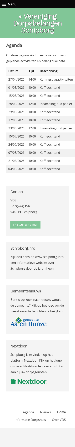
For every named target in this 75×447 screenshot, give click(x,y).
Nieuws (45, 412)
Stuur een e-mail (25, 224)
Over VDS (59, 420)
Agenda (28, 412)
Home (61, 412)
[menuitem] (61, 412)
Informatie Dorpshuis (30, 420)
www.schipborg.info (49, 257)
